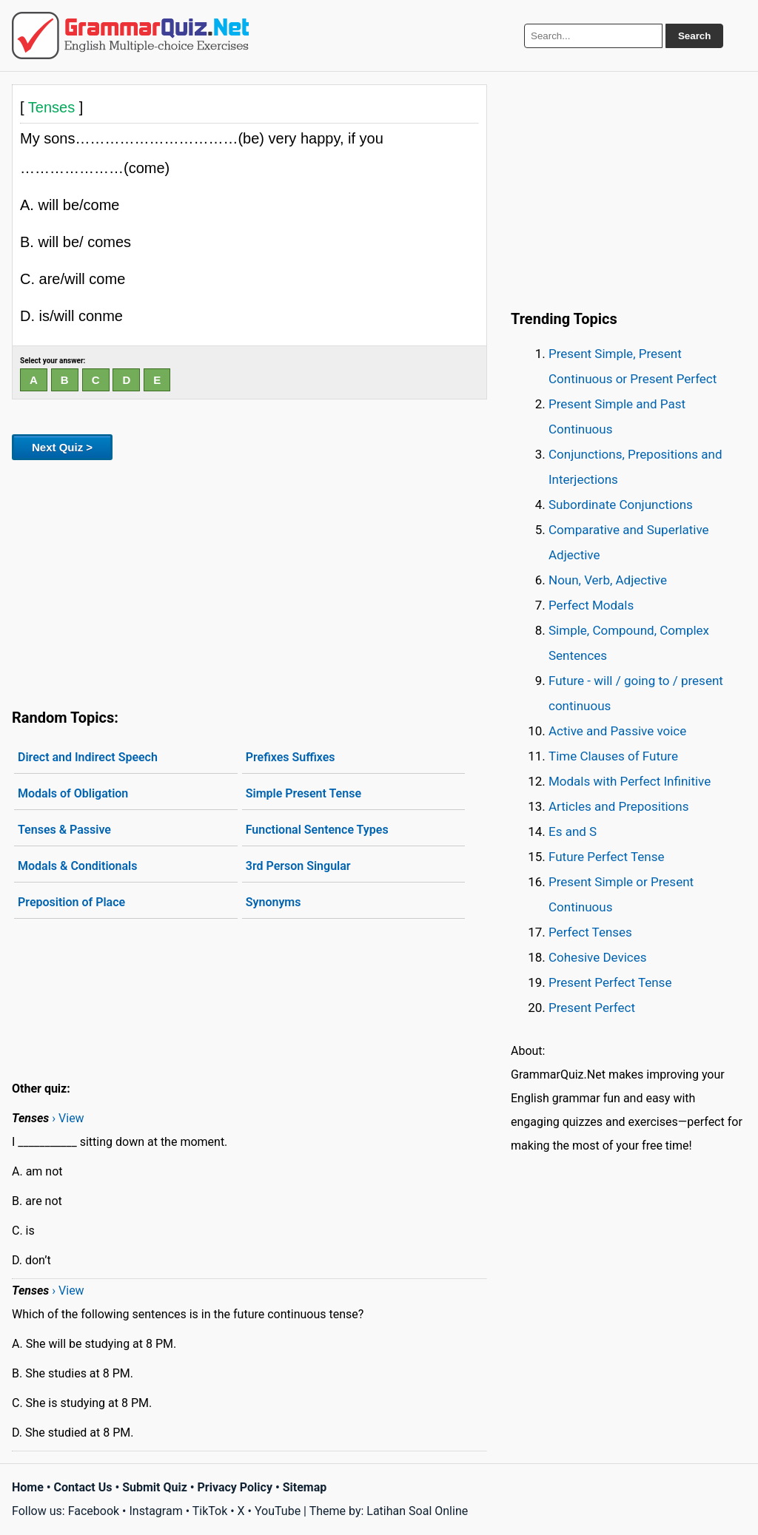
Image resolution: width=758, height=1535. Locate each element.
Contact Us (83, 1487)
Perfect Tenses (590, 932)
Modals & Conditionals (78, 866)
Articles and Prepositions (618, 806)
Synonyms (273, 902)
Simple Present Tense (303, 793)
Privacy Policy (235, 1487)
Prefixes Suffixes (290, 757)
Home (28, 1487)
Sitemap (305, 1487)
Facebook (93, 1511)
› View (68, 1118)
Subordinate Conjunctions (621, 504)
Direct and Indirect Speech (88, 757)
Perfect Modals (591, 605)
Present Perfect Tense (610, 982)
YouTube (278, 1511)
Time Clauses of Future (613, 756)
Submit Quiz (154, 1487)
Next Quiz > (62, 447)
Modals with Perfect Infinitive (630, 781)
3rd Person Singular (298, 866)
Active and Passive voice (617, 730)
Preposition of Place (71, 902)
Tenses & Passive (64, 830)
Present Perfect (592, 1007)
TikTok (210, 1511)
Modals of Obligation (73, 793)
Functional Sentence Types (317, 830)
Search (694, 35)
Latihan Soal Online (417, 1511)
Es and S (573, 831)
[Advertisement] (249, 581)
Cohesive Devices (598, 957)
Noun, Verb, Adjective (608, 580)
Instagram (155, 1511)
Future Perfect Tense (606, 856)
